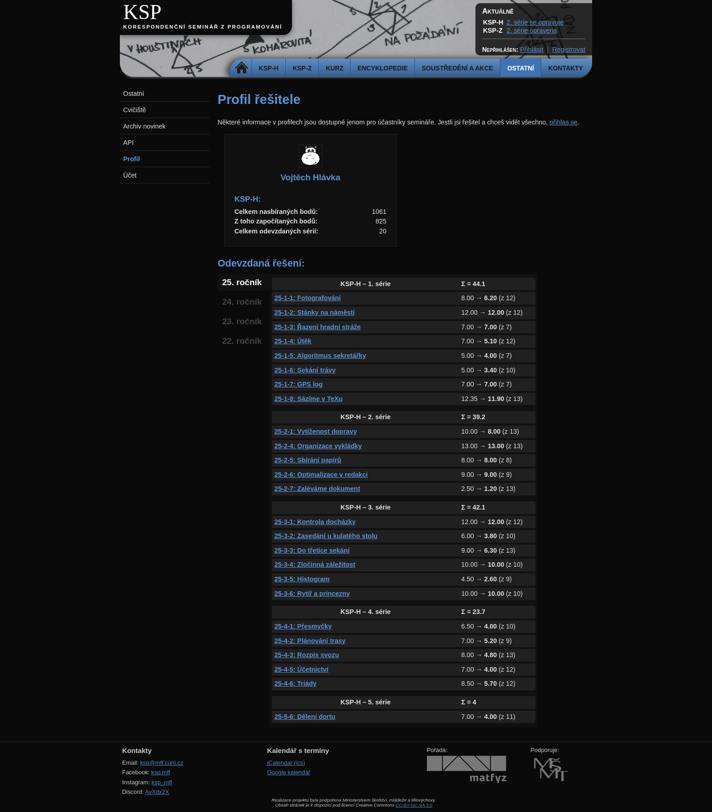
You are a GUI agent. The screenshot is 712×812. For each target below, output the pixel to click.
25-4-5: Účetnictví (301, 669)
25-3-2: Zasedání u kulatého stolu (325, 536)
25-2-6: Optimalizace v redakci (321, 474)
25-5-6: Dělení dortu (304, 716)
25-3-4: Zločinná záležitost (314, 564)
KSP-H (269, 68)
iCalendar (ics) (286, 762)
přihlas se (563, 122)
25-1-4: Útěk (293, 341)
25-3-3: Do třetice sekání (312, 550)
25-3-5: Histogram (302, 579)
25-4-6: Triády (295, 683)
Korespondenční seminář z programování (202, 27)
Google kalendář (288, 772)
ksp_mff (162, 782)
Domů (242, 68)
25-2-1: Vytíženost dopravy (315, 431)
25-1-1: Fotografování (307, 298)
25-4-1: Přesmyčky (302, 626)
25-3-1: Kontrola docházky (315, 521)
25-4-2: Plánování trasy (310, 640)
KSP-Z (302, 68)
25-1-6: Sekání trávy (305, 370)
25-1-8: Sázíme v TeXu (308, 398)
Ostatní (520, 68)
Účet (130, 175)
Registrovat (568, 49)
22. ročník (242, 341)
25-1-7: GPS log (298, 384)
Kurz (334, 68)
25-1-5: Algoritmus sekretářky (320, 355)
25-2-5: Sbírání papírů (307, 460)
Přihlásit (531, 49)
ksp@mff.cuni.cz (161, 762)
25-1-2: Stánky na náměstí (314, 312)
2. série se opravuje (535, 22)
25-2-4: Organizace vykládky (318, 446)
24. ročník (242, 302)
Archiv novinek (144, 126)
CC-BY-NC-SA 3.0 (414, 804)
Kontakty (565, 68)
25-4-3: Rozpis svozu (306, 655)
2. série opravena (531, 30)
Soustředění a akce (457, 68)
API (128, 142)
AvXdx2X (157, 791)
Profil (131, 159)
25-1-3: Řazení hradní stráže (317, 327)
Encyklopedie (382, 68)
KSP (142, 12)
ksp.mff (160, 772)
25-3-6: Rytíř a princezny (312, 593)
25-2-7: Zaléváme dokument (317, 488)
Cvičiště (134, 110)
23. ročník (242, 321)
